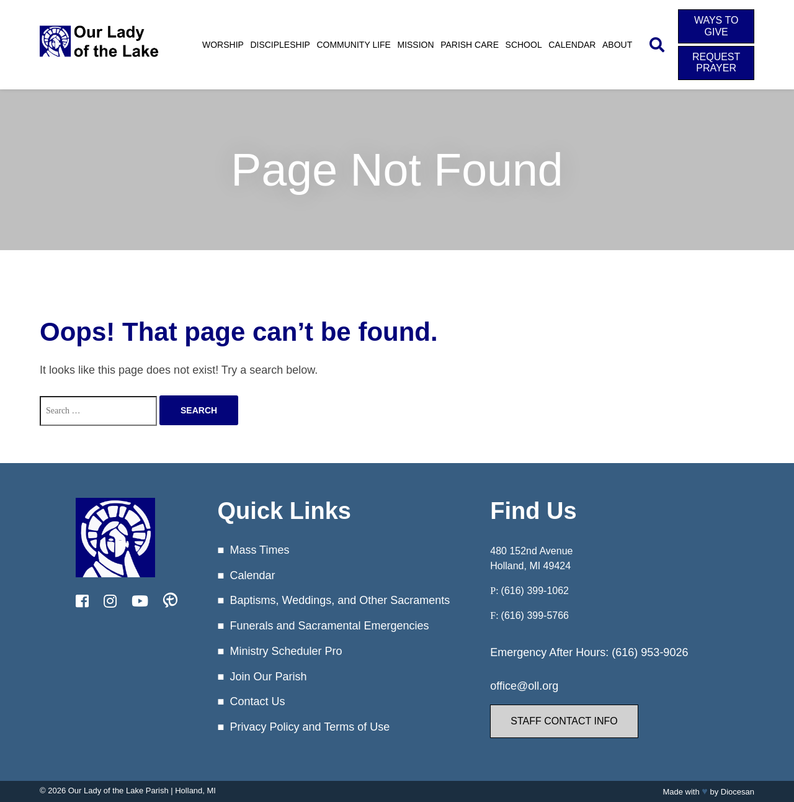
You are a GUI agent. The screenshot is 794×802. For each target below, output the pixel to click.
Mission (415, 45)
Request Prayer (716, 62)
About (617, 45)
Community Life (353, 45)
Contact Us (257, 701)
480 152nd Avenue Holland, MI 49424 (531, 558)
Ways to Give (716, 26)
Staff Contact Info (564, 721)
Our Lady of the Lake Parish (118, 790)
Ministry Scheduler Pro (286, 651)
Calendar (572, 45)
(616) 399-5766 (535, 615)
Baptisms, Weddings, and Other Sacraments (340, 600)
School (524, 45)
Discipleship (280, 45)
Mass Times (259, 550)
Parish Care (469, 45)
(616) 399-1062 (535, 590)
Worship (223, 45)
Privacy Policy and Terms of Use (310, 727)
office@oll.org (524, 686)
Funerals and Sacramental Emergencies (329, 626)
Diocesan (737, 791)
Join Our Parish (268, 676)
